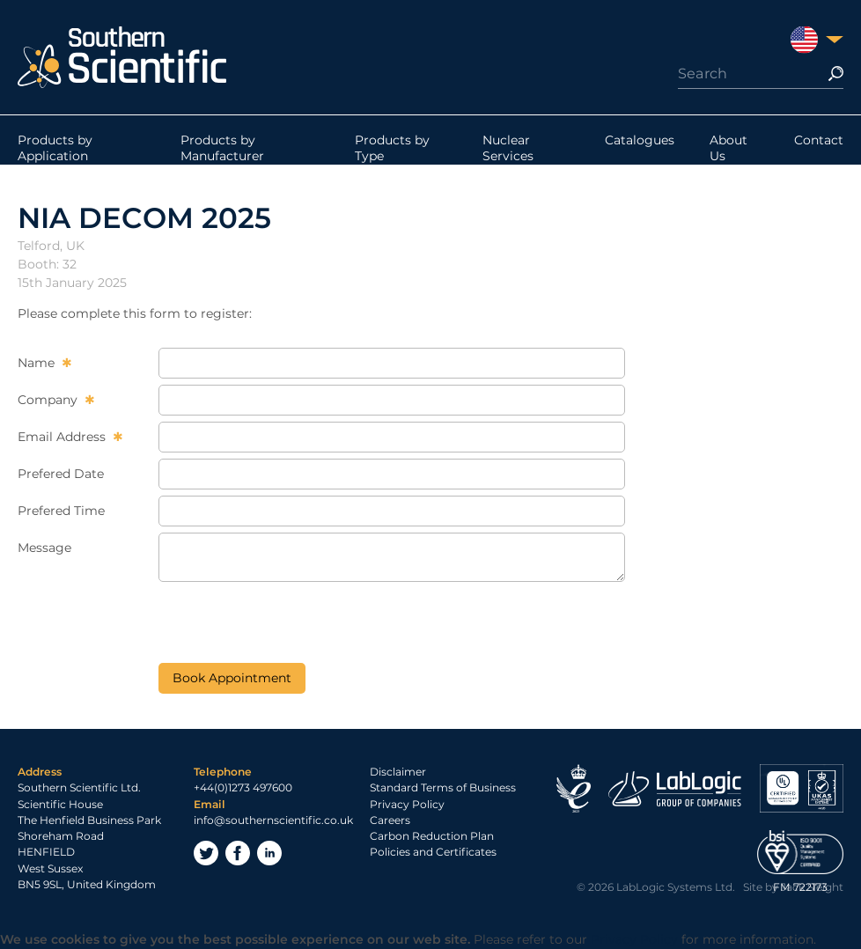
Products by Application (55, 148)
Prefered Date (61, 474)
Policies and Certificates (433, 851)
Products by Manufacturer (222, 148)
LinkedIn (269, 853)
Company (49, 400)
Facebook (237, 853)
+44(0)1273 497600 (243, 787)
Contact (818, 140)
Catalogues (639, 140)
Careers (390, 820)
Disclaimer (398, 771)
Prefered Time (61, 511)
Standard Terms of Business (443, 787)
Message (44, 547)
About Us (728, 148)
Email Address (63, 437)
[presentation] (292, 622)
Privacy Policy (407, 804)
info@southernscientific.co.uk (273, 820)
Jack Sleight (812, 887)
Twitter (206, 853)
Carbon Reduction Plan (432, 835)
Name (38, 363)
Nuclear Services (508, 148)
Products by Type (392, 148)
